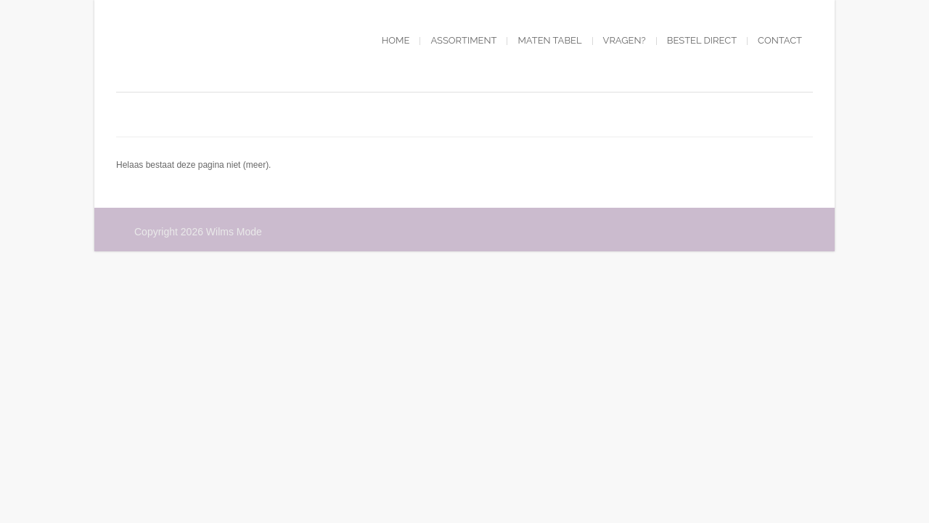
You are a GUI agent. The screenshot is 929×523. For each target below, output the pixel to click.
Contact (780, 40)
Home (396, 40)
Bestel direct (702, 40)
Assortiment (463, 40)
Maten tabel (549, 40)
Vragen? (624, 40)
